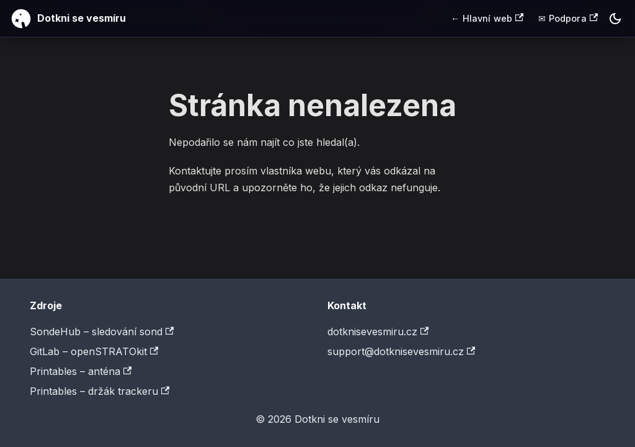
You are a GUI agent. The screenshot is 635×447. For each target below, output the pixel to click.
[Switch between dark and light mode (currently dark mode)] (615, 19)
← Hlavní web (487, 18)
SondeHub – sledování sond (102, 331)
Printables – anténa (80, 371)
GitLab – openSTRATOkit (94, 351)
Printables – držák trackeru (99, 391)
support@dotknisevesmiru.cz (401, 351)
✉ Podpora (568, 18)
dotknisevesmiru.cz (378, 331)
